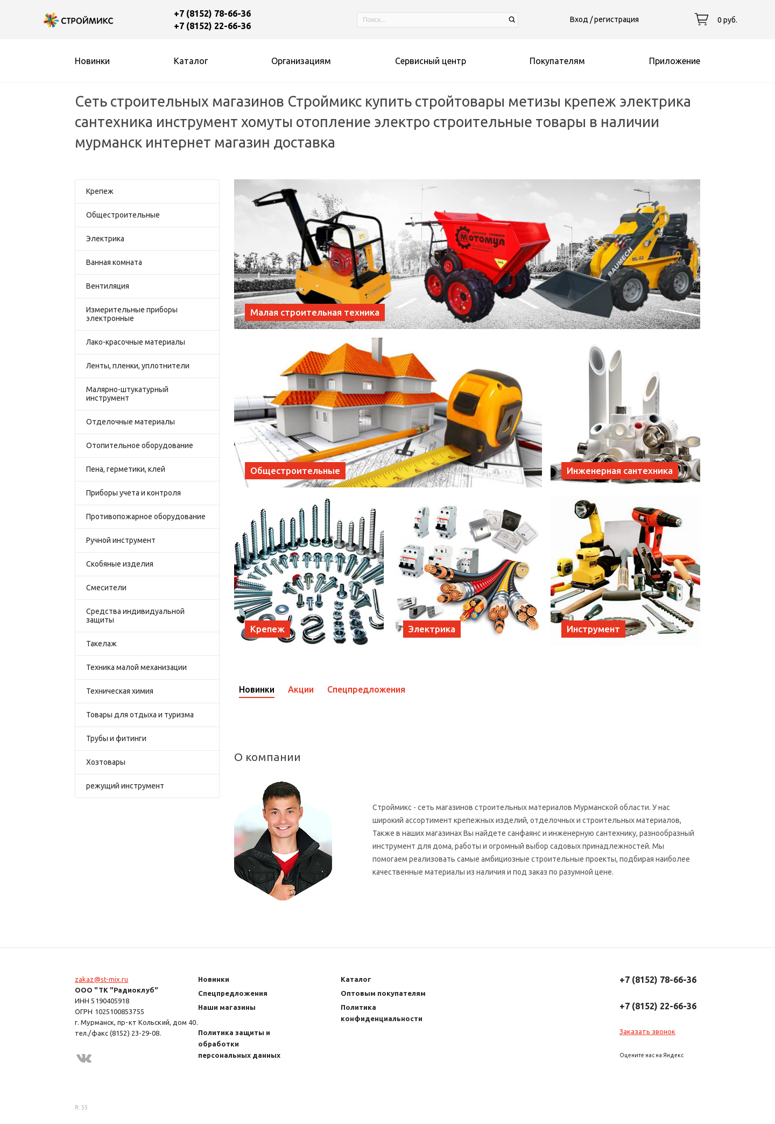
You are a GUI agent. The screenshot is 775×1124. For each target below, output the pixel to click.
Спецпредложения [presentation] (366, 689)
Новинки (213, 979)
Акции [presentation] (301, 689)
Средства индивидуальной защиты (135, 615)
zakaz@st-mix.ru (102, 979)
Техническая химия (119, 691)
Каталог (356, 979)
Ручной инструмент (121, 540)
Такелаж (101, 643)
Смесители (106, 587)
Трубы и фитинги (116, 738)
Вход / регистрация (604, 19)
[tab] (263, 689)
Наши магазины (227, 1007)
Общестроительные (123, 215)
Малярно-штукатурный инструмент (127, 393)
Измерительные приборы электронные (132, 314)
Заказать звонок (647, 1031)
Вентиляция (107, 286)
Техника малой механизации (136, 667)
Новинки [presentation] (256, 689)
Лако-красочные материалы (135, 342)
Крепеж (100, 191)
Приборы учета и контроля (133, 492)
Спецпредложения (232, 993)
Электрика (105, 238)
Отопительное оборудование (139, 445)
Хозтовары (105, 762)
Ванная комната (114, 262)
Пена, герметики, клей (125, 469)
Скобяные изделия (119, 564)
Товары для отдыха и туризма (140, 714)
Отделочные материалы (130, 421)
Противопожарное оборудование (146, 516)
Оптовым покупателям (383, 993)
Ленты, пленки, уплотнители (137, 365)
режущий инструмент (125, 785)
